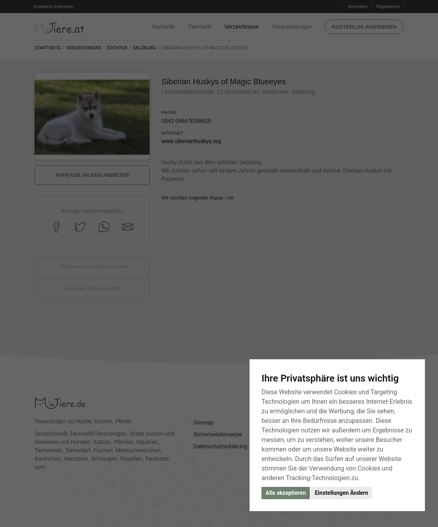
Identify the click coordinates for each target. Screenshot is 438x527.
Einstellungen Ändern (341, 493)
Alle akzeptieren (285, 493)
